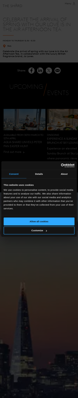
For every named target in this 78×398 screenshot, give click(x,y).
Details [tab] (39, 174)
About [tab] (64, 174)
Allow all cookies (39, 221)
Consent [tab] (14, 174)
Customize (39, 230)
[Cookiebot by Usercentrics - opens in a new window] (60, 166)
